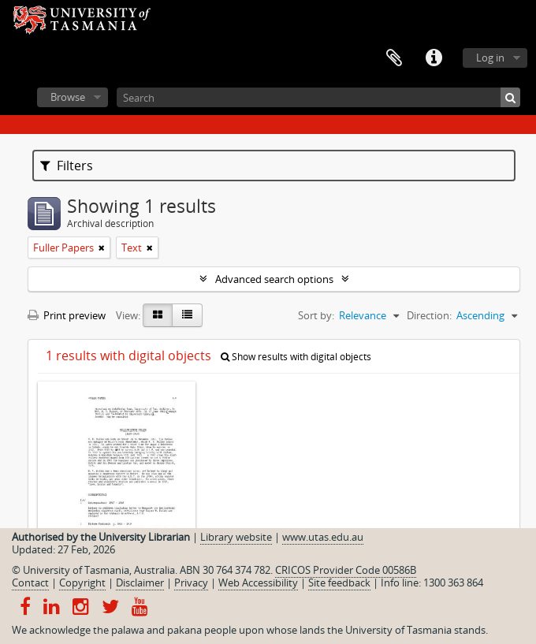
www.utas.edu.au (322, 537)
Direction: (429, 315)
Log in (490, 57)
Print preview (67, 315)
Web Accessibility (258, 582)
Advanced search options (274, 279)
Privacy (191, 582)
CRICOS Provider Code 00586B (345, 570)
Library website (236, 537)
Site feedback (339, 582)
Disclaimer (140, 582)
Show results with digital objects (296, 356)
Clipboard (394, 58)
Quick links (433, 58)
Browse (67, 97)
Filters (66, 165)
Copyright (82, 582)
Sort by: (316, 315)
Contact (30, 582)
